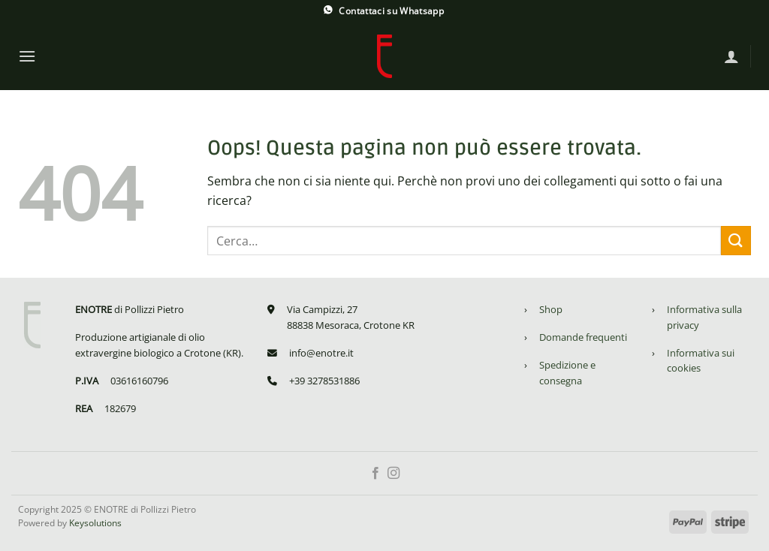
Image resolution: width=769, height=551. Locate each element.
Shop (550, 309)
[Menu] (27, 56)
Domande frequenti (583, 337)
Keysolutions (95, 522)
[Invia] (736, 240)
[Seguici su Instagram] (394, 473)
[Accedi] (731, 56)
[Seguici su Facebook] (375, 473)
